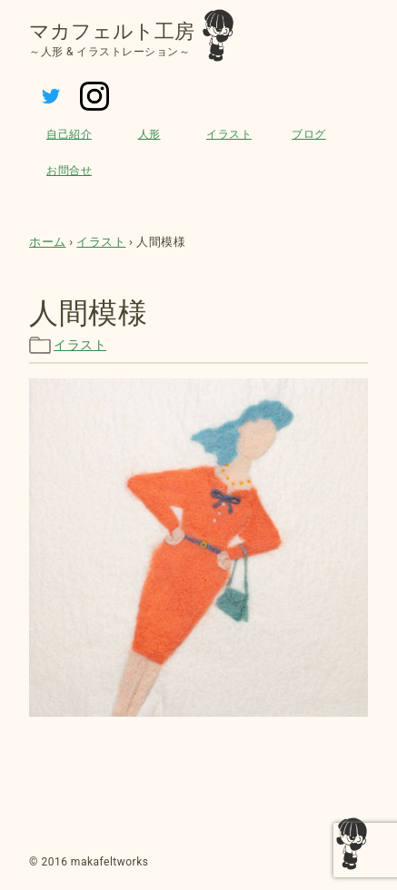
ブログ (309, 134)
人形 (149, 134)
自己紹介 (69, 134)
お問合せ (69, 170)
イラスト (229, 134)
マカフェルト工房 (111, 31)
